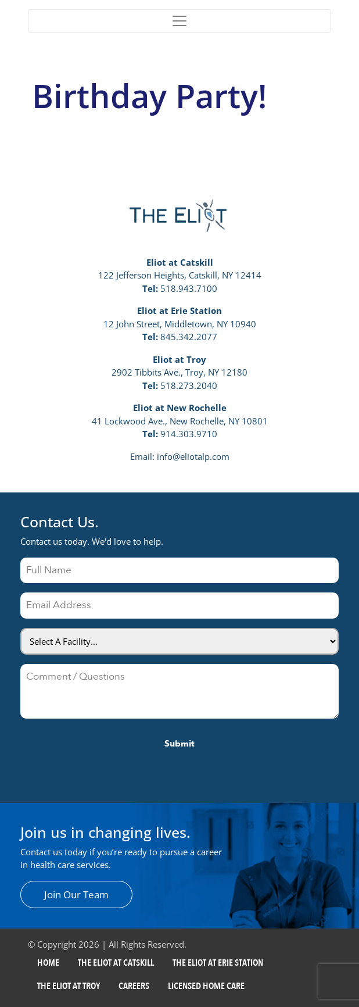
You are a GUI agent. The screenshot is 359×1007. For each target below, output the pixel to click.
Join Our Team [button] (76, 894)
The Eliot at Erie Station (218, 962)
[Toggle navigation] (179, 21)
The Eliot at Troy (68, 986)
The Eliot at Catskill (116, 962)
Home (48, 962)
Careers (134, 986)
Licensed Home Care (206, 986)
